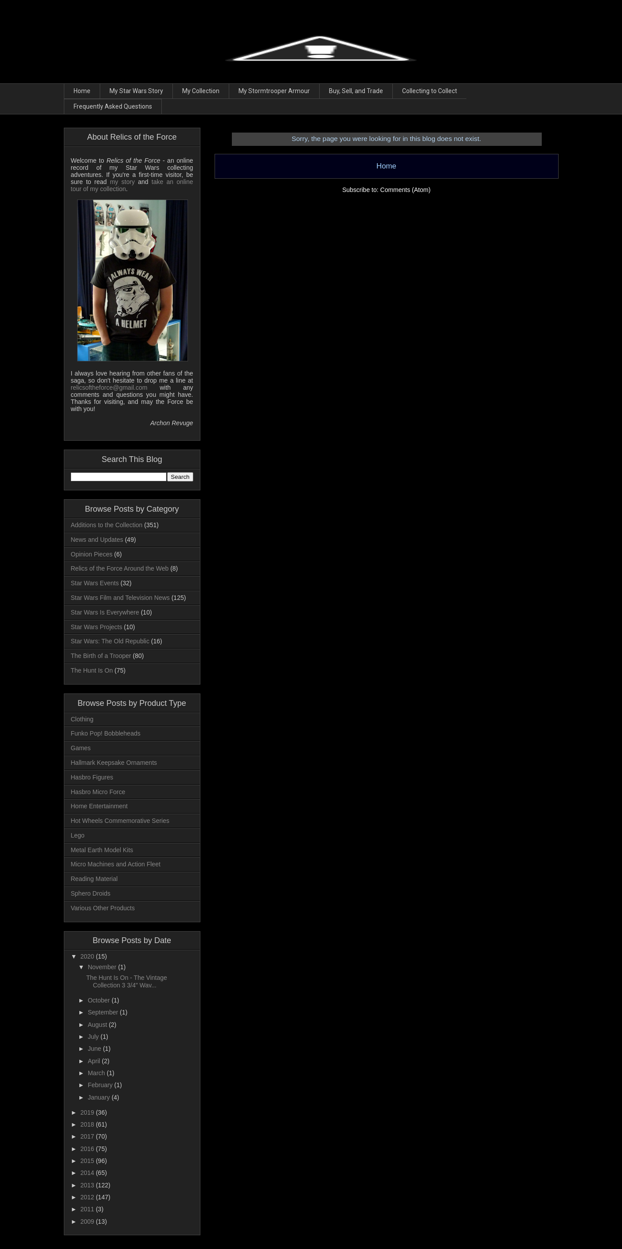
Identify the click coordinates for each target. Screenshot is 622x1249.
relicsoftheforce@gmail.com (109, 387)
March (97, 1073)
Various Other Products (103, 908)
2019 (88, 1112)
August (98, 1024)
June (95, 1048)
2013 (88, 1185)
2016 (88, 1148)
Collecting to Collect (429, 90)
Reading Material (94, 878)
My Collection (200, 90)
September (104, 1012)
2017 (88, 1136)
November (103, 967)
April (95, 1061)
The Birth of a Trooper (101, 655)
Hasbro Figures (92, 777)
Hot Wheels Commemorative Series (120, 820)
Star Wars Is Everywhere (105, 612)
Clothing (82, 719)
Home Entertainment (99, 806)
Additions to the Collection (107, 525)
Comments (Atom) (405, 189)
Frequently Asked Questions (113, 106)
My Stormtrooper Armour (274, 90)
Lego (78, 835)
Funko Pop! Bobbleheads (106, 733)
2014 (88, 1172)
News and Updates (97, 539)
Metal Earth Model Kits (102, 850)
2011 (88, 1209)
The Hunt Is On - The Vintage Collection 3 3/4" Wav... (126, 981)
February (101, 1084)
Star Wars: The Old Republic (110, 641)
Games (81, 748)
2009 (88, 1221)
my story (122, 181)
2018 (88, 1124)
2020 (88, 956)
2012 (88, 1197)
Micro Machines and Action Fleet (115, 864)
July (94, 1036)
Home (82, 90)
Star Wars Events (95, 583)
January (100, 1097)
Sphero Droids (91, 893)
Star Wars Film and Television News (120, 597)
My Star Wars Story (136, 90)
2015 (88, 1160)
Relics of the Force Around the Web (120, 568)
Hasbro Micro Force (98, 791)
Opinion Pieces (92, 554)
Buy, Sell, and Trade (356, 90)
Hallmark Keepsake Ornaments (114, 762)
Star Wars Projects (96, 626)
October (100, 1000)
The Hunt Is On (92, 670)
